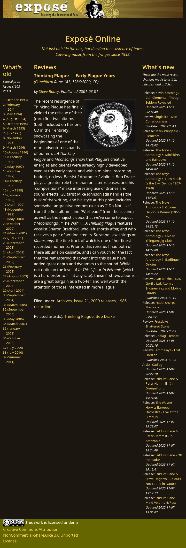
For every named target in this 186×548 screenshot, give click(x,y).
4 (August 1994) (14, 119)
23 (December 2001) (13, 245)
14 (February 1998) (12, 183)
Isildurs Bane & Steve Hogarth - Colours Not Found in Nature (163, 479)
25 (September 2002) (14, 259)
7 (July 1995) (12, 133)
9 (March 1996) (14, 147)
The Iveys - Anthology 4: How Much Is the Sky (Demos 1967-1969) (163, 181)
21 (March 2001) (15, 233)
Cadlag (157, 364)
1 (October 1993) (15, 100)
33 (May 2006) (13, 319)
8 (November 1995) (12, 140)
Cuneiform (44, 81)
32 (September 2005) (14, 311)
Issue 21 (81, 301)
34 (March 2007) (15, 323)
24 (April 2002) (13, 252)
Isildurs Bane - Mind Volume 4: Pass (161, 500)
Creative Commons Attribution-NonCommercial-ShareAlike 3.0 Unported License (40, 535)
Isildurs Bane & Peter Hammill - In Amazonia (162, 436)
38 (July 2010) (13, 352)
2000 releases (103, 301)
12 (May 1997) (13, 166)
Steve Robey (49, 91)
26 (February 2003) (12, 269)
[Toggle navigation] (18, 25)
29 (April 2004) (13, 290)
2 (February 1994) (11, 107)
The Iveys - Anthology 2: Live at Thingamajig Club (160, 236)
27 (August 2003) (15, 276)
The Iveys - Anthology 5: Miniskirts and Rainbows (163, 155)
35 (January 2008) (11, 330)
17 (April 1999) (13, 204)
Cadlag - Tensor (166, 336)
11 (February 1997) (12, 159)
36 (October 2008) (11, 340)
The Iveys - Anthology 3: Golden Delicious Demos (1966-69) (163, 209)
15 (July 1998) (13, 190)
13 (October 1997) (11, 173)
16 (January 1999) (11, 197)
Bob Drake (105, 316)
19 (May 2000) (13, 219)
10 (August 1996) (15, 152)
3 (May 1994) (12, 114)
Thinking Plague (79, 316)
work (38, 522)
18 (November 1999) (13, 211)
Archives (64, 301)
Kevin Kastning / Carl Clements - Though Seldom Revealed (163, 97)
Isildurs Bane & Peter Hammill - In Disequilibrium (162, 383)
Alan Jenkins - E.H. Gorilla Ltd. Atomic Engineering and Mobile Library (163, 285)
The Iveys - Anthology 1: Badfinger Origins (163, 259)
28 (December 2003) (13, 283)
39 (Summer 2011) (12, 359)
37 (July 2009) (13, 347)
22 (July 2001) (13, 238)
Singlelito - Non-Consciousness (162, 119)
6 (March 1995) (14, 128)
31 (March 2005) (15, 305)
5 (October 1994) (15, 124)
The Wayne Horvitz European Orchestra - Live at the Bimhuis (162, 409)
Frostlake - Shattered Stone (158, 323)
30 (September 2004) (14, 297)
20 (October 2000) (11, 226)
